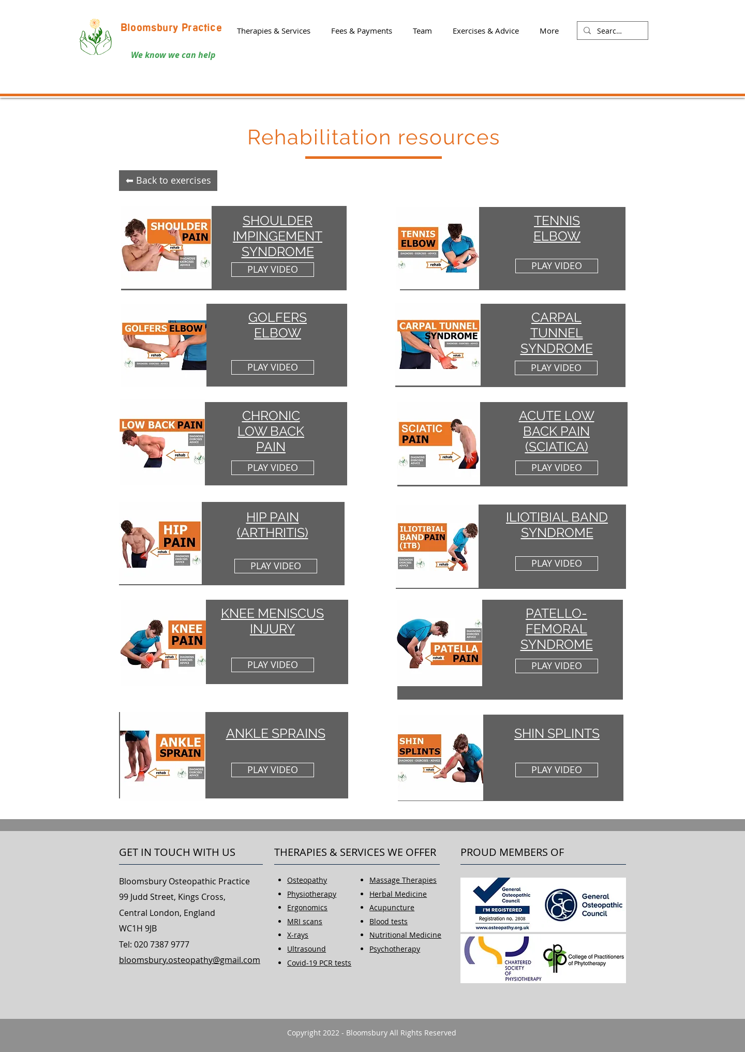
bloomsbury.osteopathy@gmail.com (189, 960)
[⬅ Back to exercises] (168, 180)
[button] (274, 30)
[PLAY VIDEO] (272, 269)
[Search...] (611, 31)
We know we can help (173, 55)
